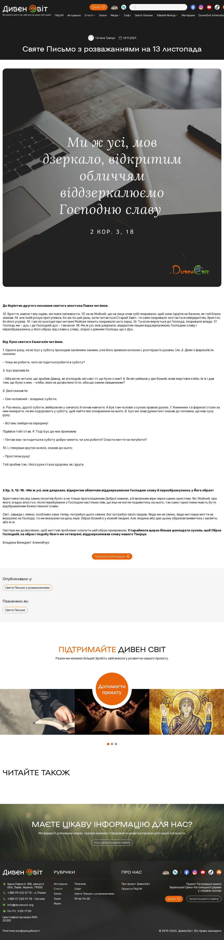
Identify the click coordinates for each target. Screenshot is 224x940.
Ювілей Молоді (167, 15)
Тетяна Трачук (105, 38)
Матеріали (188, 15)
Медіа (115, 15)
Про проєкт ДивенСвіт (135, 883)
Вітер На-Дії (82, 898)
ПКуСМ (59, 15)
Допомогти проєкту (111, 689)
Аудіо (57, 898)
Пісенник (80, 883)
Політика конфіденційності (21, 930)
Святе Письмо (144, 15)
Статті (90, 15)
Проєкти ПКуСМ (131, 888)
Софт (127, 15)
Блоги (103, 15)
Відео (57, 903)
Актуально (74, 15)
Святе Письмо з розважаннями (27, 587)
